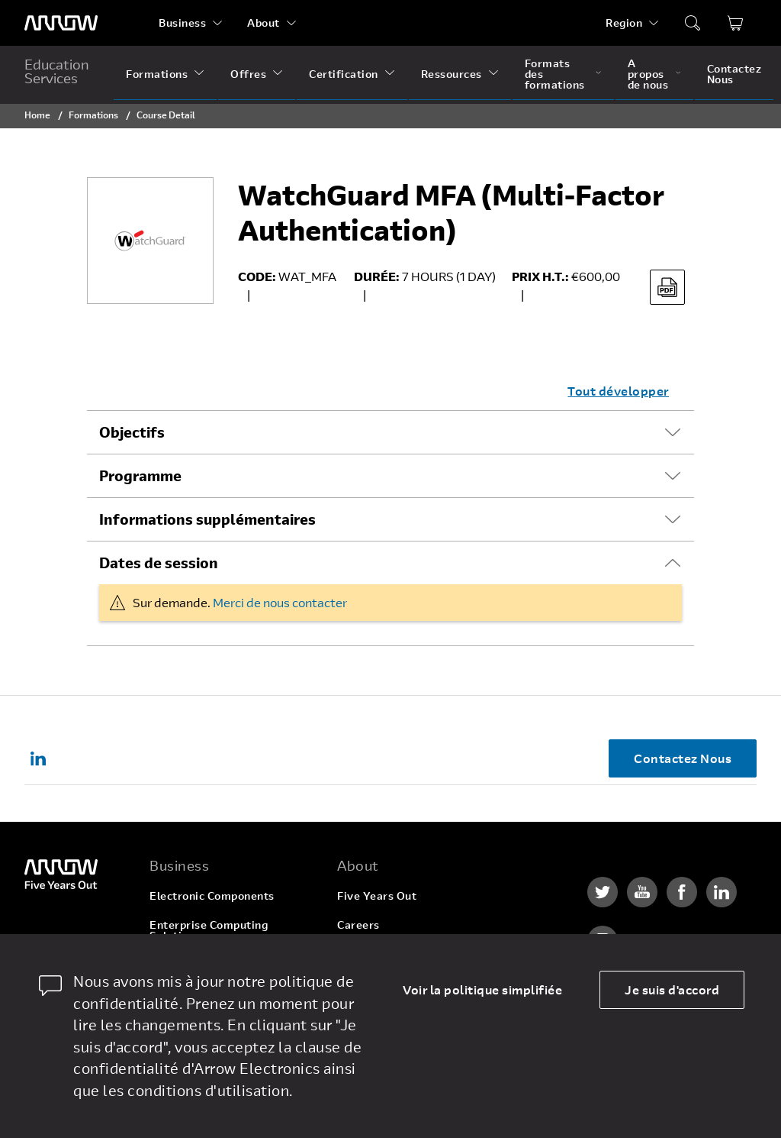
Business (182, 22)
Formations (157, 73)
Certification (343, 73)
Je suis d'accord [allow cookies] (672, 989)
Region (624, 22)
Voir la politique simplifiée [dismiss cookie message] (482, 989)
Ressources (451, 73)
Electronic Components (212, 895)
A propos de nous (648, 74)
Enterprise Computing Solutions (208, 929)
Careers (358, 924)
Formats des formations (555, 74)
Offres (248, 73)
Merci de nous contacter (280, 602)
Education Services (56, 71)
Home (37, 114)
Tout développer (618, 391)
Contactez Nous (734, 73)
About (263, 22)
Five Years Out (376, 895)
